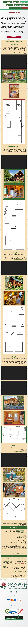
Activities (9, 2)
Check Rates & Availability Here (20, 52)
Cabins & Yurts (24, 2)
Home (4, 2)
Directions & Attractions (15, 8)
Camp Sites (16, 2)
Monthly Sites (9, 5)
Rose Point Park (14, 605)
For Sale (16, 5)
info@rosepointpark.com (14, 597)
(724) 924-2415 (22, 563)
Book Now (25, 8)
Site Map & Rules (23, 5)
